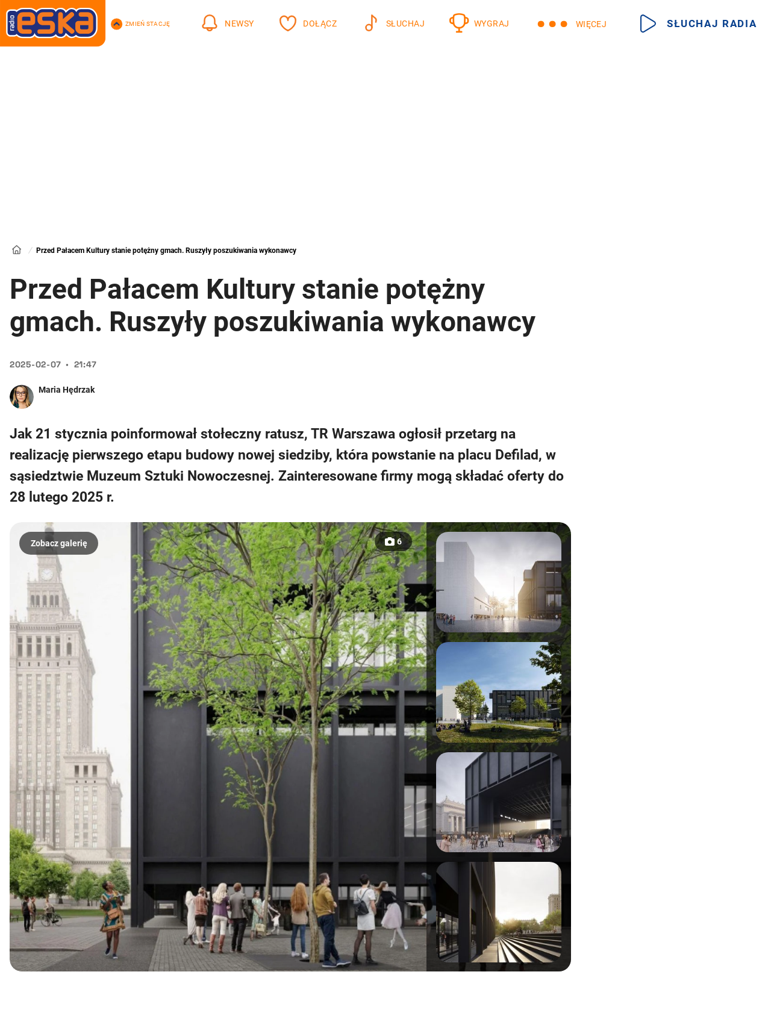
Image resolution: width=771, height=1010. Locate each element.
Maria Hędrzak (67, 389)
